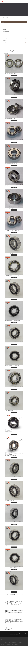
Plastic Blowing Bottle (12, 642)
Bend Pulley (10, 612)
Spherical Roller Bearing (5, 33)
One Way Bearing (4, 38)
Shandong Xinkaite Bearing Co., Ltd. (17, 633)
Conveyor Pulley (4, 42)
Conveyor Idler (4, 40)
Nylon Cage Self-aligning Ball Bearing (16, 619)
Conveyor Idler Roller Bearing (13, 610)
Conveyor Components (7, 594)
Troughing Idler (11, 628)
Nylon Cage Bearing (4, 29)
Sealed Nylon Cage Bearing (13, 621)
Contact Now (14, 75)
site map (13, 634)
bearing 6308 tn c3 (6, 17)
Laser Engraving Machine (19, 642)
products (3, 22)
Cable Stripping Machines (15, 644)
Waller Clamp (6, 642)
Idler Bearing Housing (14, 594)
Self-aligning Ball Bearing (8, 619)
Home (2, 17)
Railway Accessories (8, 644)
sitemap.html (16, 634)
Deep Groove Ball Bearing (5, 31)
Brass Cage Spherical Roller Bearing (16, 601)
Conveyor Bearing (7, 610)
